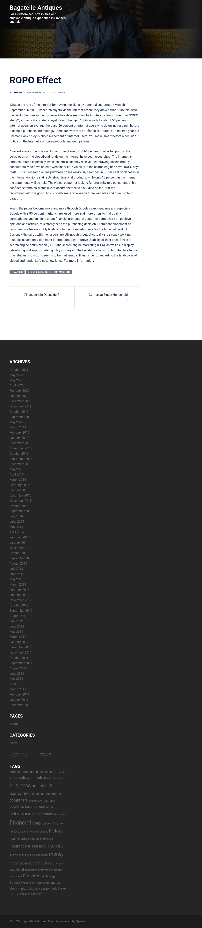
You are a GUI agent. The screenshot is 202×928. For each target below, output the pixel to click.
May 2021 (16, 375)
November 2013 (21, 548)
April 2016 (17, 474)
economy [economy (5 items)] (46, 806)
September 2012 (21, 610)
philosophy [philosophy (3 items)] (31, 869)
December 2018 (21, 443)
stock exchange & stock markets (49, 272)
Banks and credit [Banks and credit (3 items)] (54, 778)
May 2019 (16, 422)
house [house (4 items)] (34, 839)
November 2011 (21, 652)
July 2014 (16, 516)
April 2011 (17, 684)
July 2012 (16, 621)
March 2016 (18, 480)
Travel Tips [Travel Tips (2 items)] (14, 894)
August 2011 (18, 668)
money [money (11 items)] (56, 854)
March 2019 (18, 427)
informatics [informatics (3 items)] (46, 838)
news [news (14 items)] (44, 863)
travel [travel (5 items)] (62, 888)
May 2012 (16, 632)
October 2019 (19, 412)
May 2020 (16, 380)
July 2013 (16, 569)
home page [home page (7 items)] (20, 838)
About (14, 724)
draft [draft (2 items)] (36, 807)
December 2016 (21, 464)
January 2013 (19, 595)
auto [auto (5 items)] (56, 772)
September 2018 (21, 459)
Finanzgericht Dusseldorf (41, 295)
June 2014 (17, 521)
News (61, 92)
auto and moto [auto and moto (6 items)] (31, 777)
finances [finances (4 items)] (60, 814)
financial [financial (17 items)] (20, 822)
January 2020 (19, 396)
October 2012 (19, 605)
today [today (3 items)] (46, 888)
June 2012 (17, 626)
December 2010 (21, 705)
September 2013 (21, 558)
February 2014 (19, 537)
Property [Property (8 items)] (31, 875)
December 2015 (21, 495)
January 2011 (19, 700)
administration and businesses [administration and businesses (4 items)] (31, 772)
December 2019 (21, 401)
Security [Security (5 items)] (16, 882)
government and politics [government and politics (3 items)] (34, 831)
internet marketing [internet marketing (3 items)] (20, 854)
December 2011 (21, 647)
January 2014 (19, 542)
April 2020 (17, 385)
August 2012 (18, 616)
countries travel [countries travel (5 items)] (21, 806)
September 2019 (21, 417)
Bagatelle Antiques (36, 7)
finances (17, 272)
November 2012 (21, 600)
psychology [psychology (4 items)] (47, 876)
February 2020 (19, 390)
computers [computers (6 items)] (19, 800)
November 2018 (21, 448)
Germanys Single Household (108, 295)
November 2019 (21, 406)
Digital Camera (46, 756)
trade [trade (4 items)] (53, 888)
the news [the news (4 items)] (36, 888)
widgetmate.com (18, 756)
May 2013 (16, 579)
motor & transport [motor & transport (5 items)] (23, 863)
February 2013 (19, 590)
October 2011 (19, 658)
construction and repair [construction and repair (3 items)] (42, 800)
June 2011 (17, 673)
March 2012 (18, 637)
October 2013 (19, 553)
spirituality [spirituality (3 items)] (29, 882)
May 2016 (16, 469)
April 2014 (17, 532)
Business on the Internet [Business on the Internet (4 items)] (44, 794)
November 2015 (21, 501)
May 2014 (16, 527)
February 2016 (19, 485)
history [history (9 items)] (55, 831)
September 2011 (21, 663)
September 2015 (21, 511)
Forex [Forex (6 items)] (36, 823)
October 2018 (19, 453)
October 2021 (19, 370)
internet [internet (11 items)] (55, 846)
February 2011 (19, 694)
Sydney (81, 921)
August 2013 (18, 563)
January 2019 (19, 438)
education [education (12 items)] (21, 814)
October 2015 (19, 506)
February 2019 (19, 432)
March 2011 (18, 689)
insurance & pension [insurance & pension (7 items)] (28, 846)
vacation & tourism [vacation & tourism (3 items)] (31, 893)
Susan (18, 92)
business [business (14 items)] (20, 785)
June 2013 (17, 574)
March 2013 (18, 584)
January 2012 (19, 642)
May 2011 (16, 679)
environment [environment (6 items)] (42, 814)
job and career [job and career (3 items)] (40, 854)
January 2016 (19, 490)
